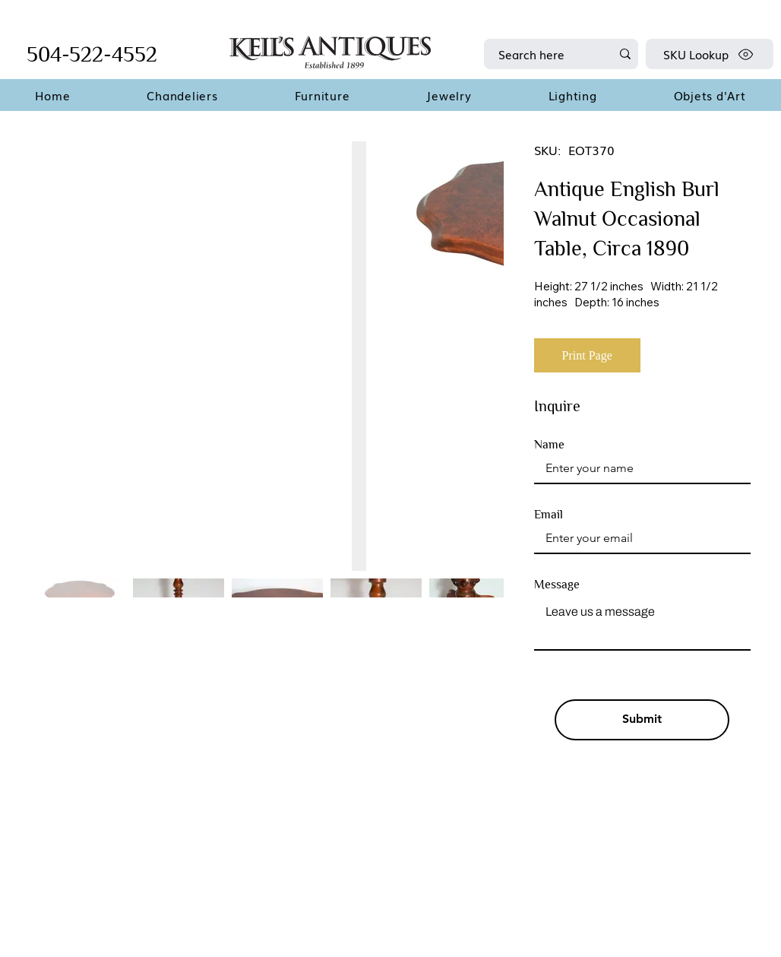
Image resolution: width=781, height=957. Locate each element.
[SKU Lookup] (709, 54)
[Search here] (543, 54)
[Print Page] (587, 355)
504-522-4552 (92, 54)
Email (548, 515)
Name (549, 445)
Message (557, 584)
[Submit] (642, 719)
